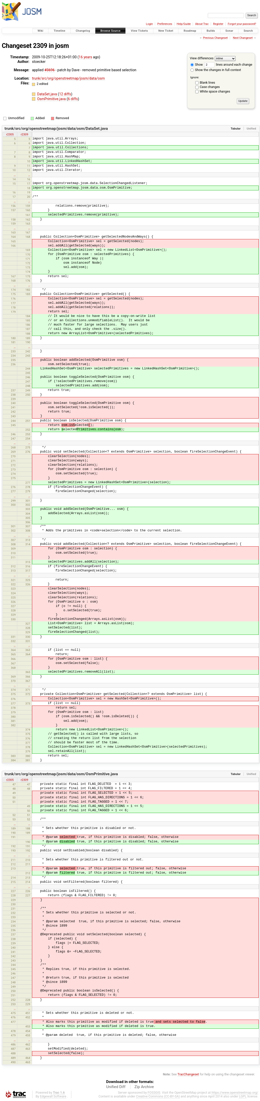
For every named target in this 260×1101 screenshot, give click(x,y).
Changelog (83, 30)
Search (248, 30)
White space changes (215, 91)
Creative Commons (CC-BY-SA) (158, 1096)
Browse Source (111, 30)
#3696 (49, 70)
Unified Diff (115, 1087)
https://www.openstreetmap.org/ (235, 1092)
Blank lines (207, 82)
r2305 (9, 134)
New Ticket (165, 30)
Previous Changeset (215, 38)
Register (218, 24)
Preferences (164, 24)
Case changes (210, 87)
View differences (202, 58)
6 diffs (73, 99)
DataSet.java (47, 94)
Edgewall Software (53, 1096)
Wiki (40, 30)
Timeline (59, 30)
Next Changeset (243, 38)
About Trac (202, 24)
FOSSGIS (154, 1092)
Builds (211, 30)
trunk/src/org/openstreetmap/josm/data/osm (68, 78)
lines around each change (228, 64)
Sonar (229, 30)
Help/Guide (184, 24)
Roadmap (190, 30)
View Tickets (139, 30)
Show (196, 64)
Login (149, 24)
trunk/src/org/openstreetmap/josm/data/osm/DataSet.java (56, 128)
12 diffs (65, 94)
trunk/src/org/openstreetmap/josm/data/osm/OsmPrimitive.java (61, 774)
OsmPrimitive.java (52, 99)
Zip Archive (144, 1087)
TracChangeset (188, 1074)
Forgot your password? (242, 24)
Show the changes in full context (215, 70)
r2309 (24, 134)
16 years (85, 57)
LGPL (243, 1096)
